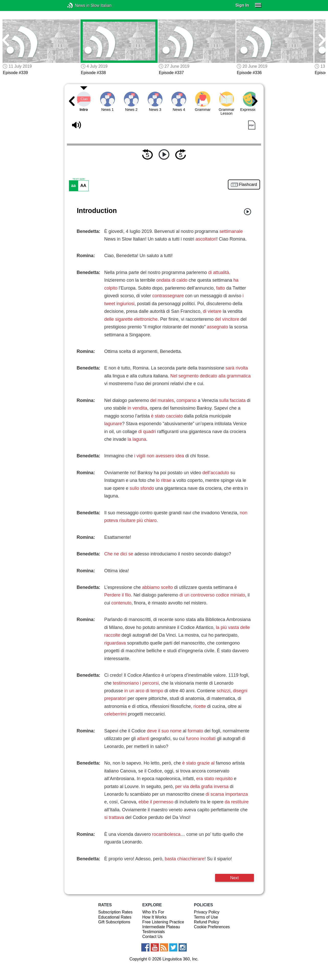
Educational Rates (114, 917)
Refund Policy (206, 922)
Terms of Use (206, 917)
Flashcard (248, 185)
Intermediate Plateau (161, 927)
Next (234, 877)
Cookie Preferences (212, 927)
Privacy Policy (206, 912)
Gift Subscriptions (114, 922)
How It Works (154, 917)
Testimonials (153, 932)
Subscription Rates (115, 912)
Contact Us (152, 936)
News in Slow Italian (77, 5)
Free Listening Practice (163, 922)
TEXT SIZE (79, 179)
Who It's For (153, 912)
